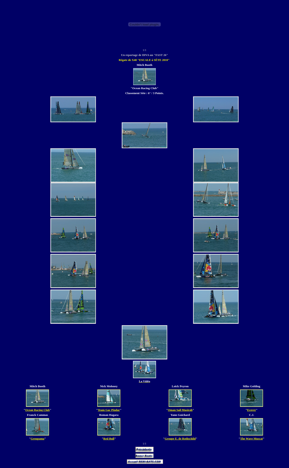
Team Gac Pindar (109, 410)
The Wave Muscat (251, 438)
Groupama (37, 438)
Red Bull (108, 438)
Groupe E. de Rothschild (180, 438)
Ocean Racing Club (37, 410)
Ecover (251, 410)
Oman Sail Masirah (180, 410)
